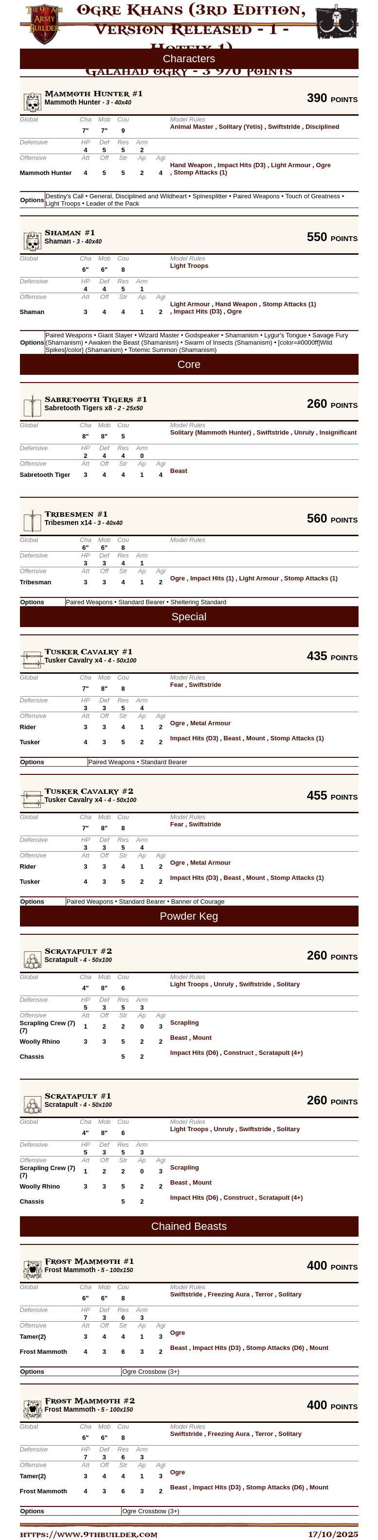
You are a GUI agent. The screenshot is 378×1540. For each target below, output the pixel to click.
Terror (264, 1294)
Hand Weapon (191, 165)
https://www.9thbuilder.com (89, 1534)
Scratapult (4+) (281, 1052)
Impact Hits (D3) (241, 165)
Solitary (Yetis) (241, 126)
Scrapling (184, 1022)
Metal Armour (210, 723)
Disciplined (322, 126)
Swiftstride (284, 126)
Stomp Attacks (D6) (275, 1347)
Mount (255, 738)
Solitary (288, 984)
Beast (178, 470)
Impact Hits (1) (212, 578)
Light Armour (291, 165)
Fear (176, 684)
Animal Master (192, 126)
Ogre (323, 165)
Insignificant (338, 432)
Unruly (304, 432)
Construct (238, 1052)
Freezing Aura (229, 1294)
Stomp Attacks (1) (200, 172)
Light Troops (189, 265)
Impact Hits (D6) (194, 1052)
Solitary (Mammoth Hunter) (211, 432)
